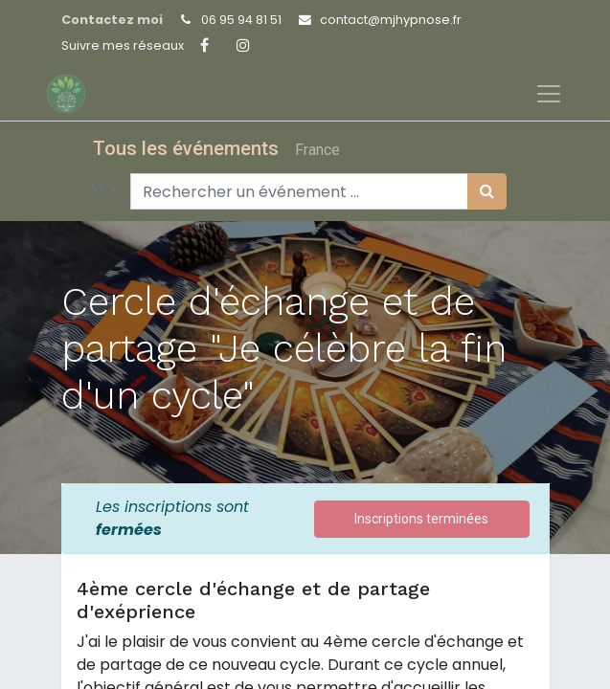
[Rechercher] (487, 191)
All (98, 189)
